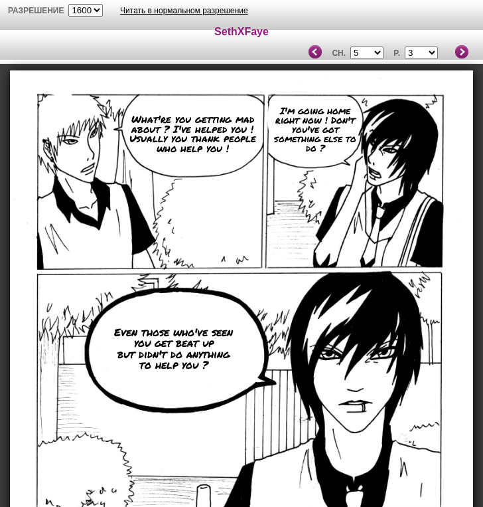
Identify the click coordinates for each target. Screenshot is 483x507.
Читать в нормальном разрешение (184, 10)
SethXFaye (241, 31)
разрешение (36, 10)
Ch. (339, 53)
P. (396, 53)
